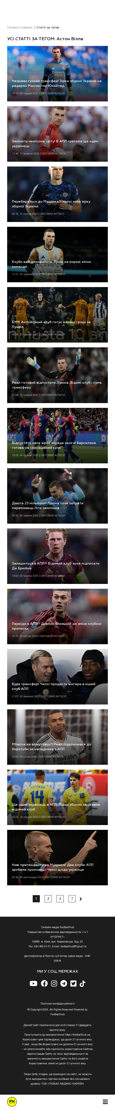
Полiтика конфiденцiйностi (58, 1004)
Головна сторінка (19, 27)
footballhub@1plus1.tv (74, 946)
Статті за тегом (48, 27)
